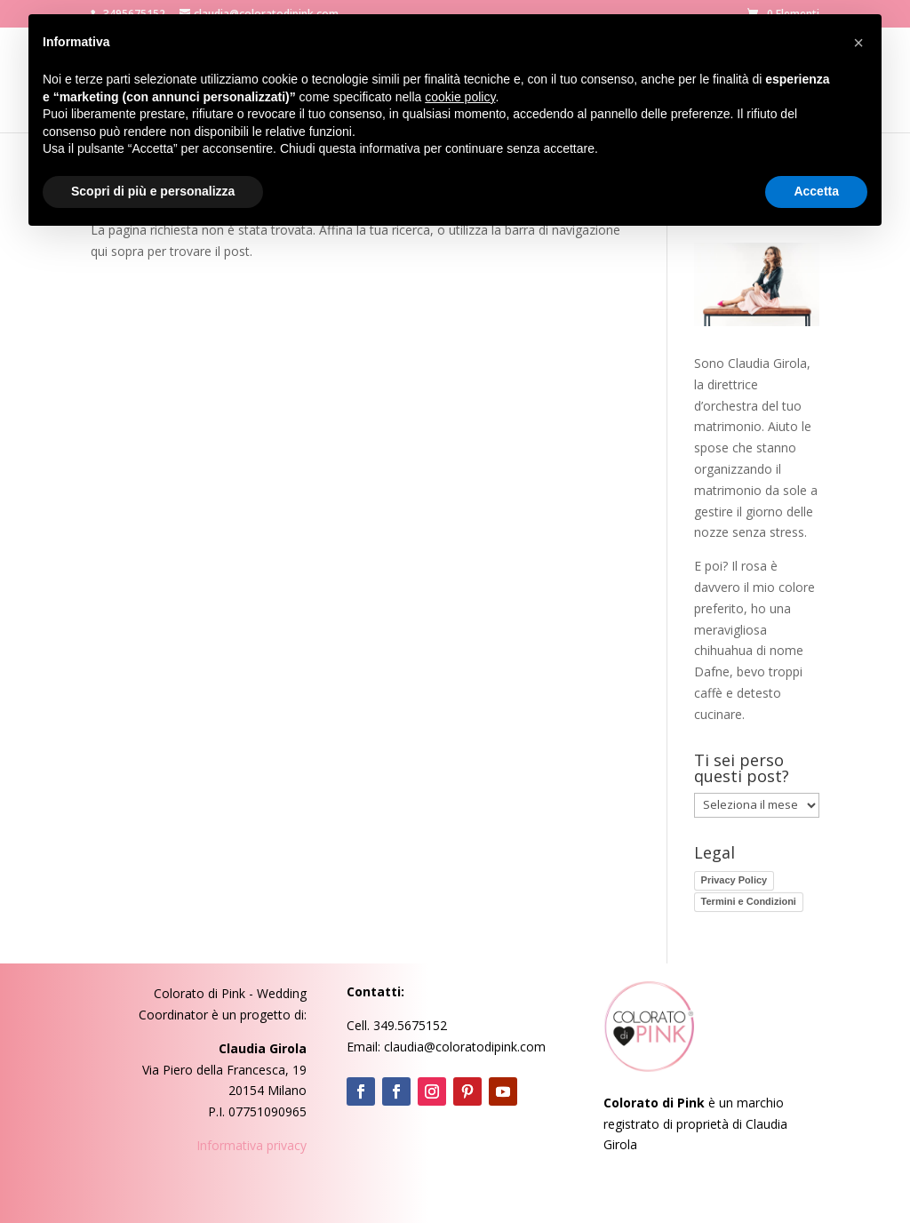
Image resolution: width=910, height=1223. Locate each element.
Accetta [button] (816, 191)
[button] (858, 42)
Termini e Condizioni (748, 901)
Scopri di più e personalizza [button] (153, 191)
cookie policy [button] (460, 97)
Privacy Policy (734, 880)
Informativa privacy (251, 1145)
